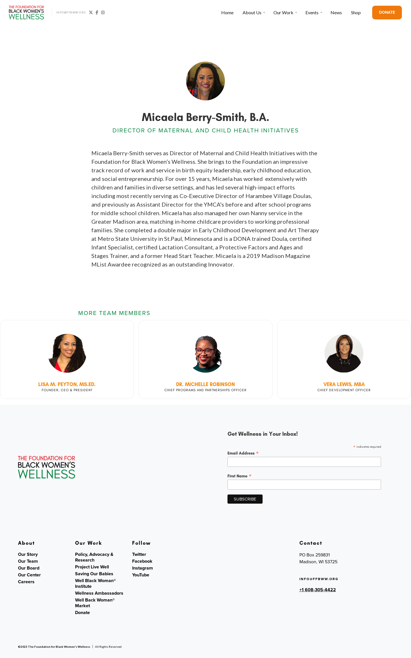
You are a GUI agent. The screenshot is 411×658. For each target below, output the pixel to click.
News (336, 12)
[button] (253, 12)
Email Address (243, 453)
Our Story (28, 554)
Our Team (28, 561)
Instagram (142, 568)
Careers (26, 582)
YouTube (140, 575)
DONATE (387, 12)
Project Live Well (92, 567)
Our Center (29, 575)
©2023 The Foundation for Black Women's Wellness (54, 646)
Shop (356, 12)
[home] (27, 12)
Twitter (139, 554)
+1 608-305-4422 (317, 589)
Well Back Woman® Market (95, 603)
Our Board (28, 568)
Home (227, 12)
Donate (82, 612)
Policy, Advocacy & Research (94, 557)
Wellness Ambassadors (99, 593)
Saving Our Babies (94, 574)
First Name (239, 476)
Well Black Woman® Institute (95, 583)
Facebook (142, 561)
